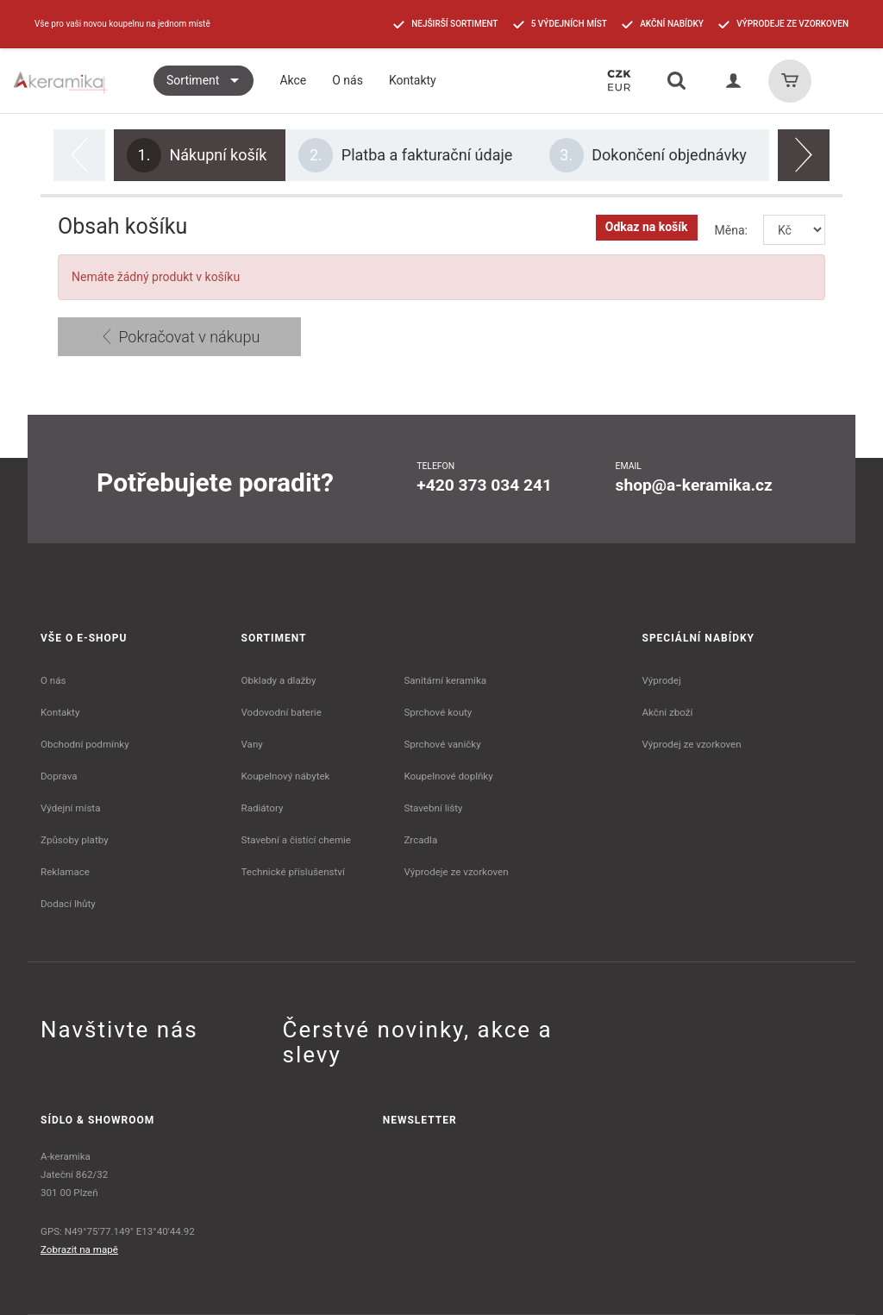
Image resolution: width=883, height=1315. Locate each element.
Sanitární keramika (445, 680)
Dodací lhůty (68, 904)
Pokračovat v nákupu (179, 337)
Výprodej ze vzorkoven (692, 744)
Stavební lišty (433, 808)
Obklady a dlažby (278, 680)
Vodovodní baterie (281, 712)
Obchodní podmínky (85, 744)
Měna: (731, 230)
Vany (252, 744)
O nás (53, 680)
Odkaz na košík (646, 227)
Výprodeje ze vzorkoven (456, 872)
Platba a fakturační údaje (405, 155)
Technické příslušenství (293, 872)
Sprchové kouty (438, 712)
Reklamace (65, 872)
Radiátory (262, 808)
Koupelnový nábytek (285, 776)
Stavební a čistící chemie (296, 840)
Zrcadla (420, 840)
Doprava (59, 776)
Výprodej (661, 680)
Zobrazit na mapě (79, 1249)
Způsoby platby (75, 840)
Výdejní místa (70, 808)
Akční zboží (667, 712)
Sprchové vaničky (442, 744)
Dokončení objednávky (648, 155)
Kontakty (60, 712)
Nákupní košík (196, 155)
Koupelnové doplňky (448, 776)
